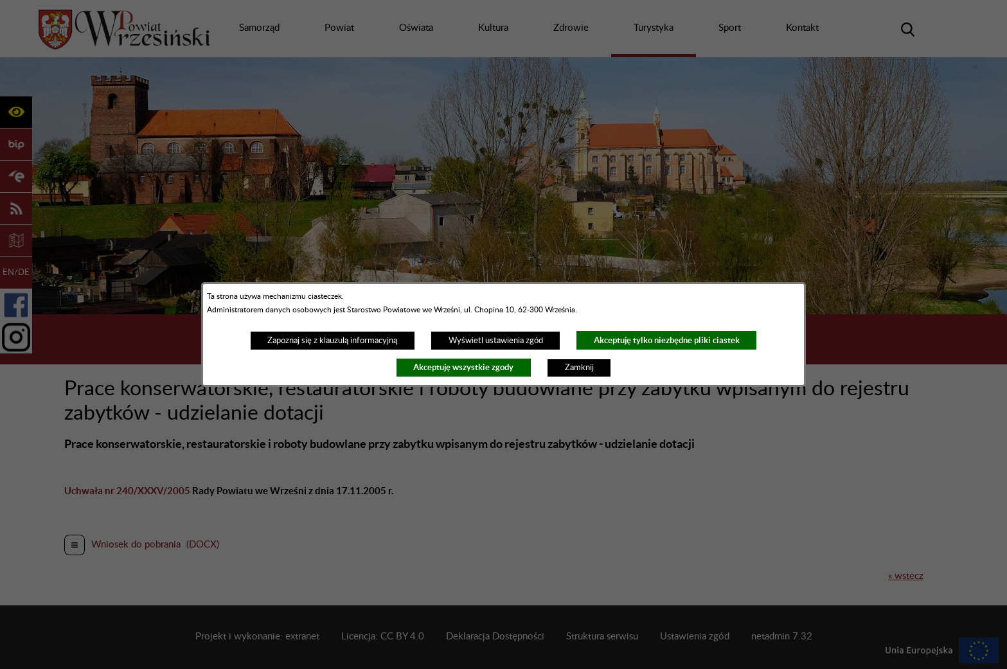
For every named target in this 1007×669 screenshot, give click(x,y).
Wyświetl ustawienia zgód (496, 340)
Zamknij (579, 367)
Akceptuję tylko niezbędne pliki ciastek (667, 340)
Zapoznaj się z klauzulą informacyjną (332, 340)
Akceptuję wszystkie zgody (463, 367)
